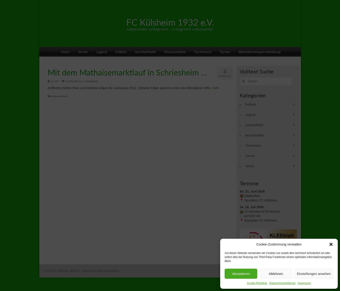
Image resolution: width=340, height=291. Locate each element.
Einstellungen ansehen (314, 274)
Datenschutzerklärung (282, 283)
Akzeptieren (241, 274)
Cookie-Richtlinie (257, 283)
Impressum (304, 283)
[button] (331, 244)
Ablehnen (276, 274)
